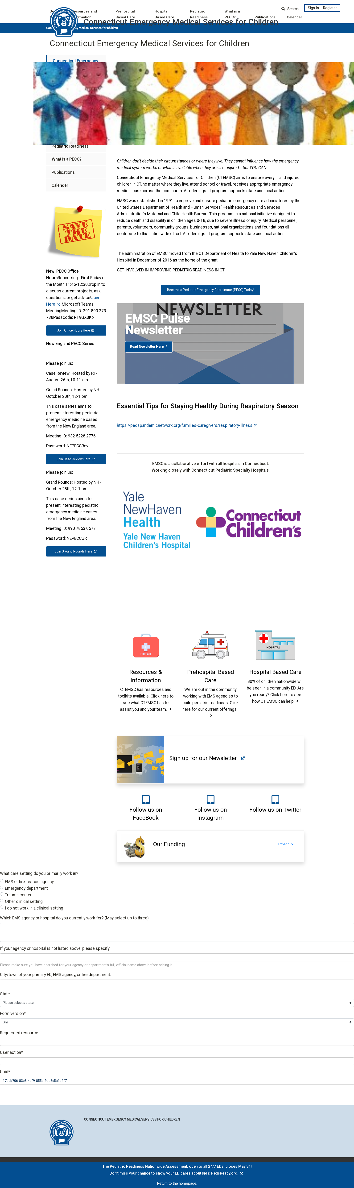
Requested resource (19, 1032)
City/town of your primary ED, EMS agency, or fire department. (55, 974)
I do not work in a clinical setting (34, 908)
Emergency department (26, 888)
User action (11, 1052)
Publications (63, 172)
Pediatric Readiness (70, 146)
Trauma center (18, 895)
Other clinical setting (24, 901)
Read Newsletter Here (149, 347)
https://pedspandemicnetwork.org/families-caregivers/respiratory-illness (184, 425)
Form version (13, 1013)
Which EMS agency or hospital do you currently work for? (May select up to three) (74, 918)
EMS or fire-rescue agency (29, 881)
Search (290, 9)
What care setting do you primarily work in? (39, 873)
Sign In (313, 8)
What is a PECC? (67, 159)
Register (330, 8)
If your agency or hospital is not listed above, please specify (55, 948)
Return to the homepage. (177, 1183)
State (5, 994)
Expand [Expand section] (288, 844)
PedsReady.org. (224, 1173)
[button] (146, 676)
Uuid (5, 1071)
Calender (60, 185)
